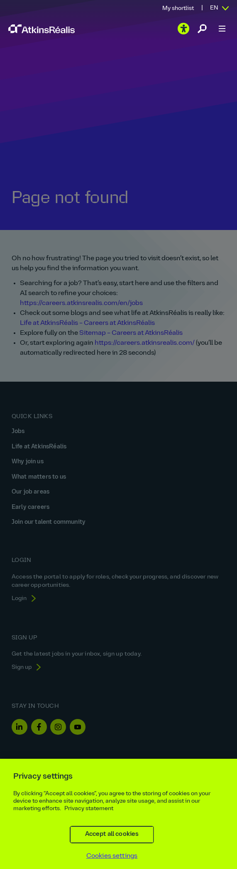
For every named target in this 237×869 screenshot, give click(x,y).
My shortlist (178, 8)
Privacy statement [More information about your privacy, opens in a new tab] (88, 820)
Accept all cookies (112, 846)
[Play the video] (183, 28)
